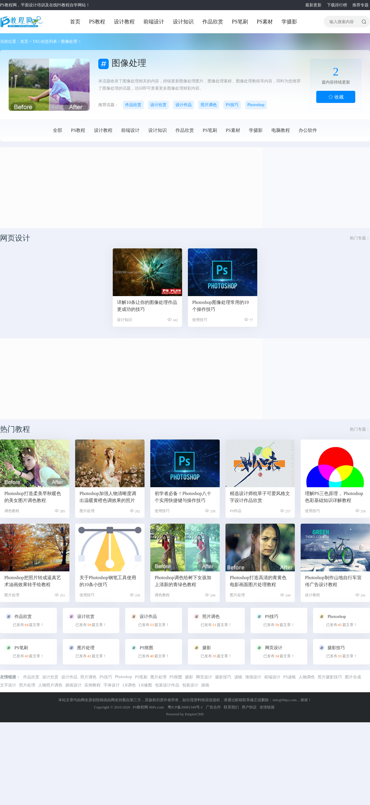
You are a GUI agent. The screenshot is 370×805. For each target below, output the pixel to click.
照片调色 (209, 105)
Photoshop (255, 105)
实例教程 (92, 685)
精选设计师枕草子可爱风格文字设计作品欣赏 (260, 497)
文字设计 (8, 685)
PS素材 (265, 22)
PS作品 (235, 511)
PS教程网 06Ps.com (149, 707)
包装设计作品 (167, 685)
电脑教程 (280, 130)
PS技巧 (232, 105)
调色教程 (11, 511)
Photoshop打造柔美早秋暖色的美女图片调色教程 (32, 497)
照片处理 (27, 685)
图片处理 (87, 511)
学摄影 (289, 22)
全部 (57, 130)
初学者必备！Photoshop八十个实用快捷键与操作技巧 (183, 497)
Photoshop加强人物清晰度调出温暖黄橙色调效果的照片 (107, 497)
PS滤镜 (289, 677)
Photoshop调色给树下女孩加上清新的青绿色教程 (183, 581)
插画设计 (73, 685)
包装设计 (190, 685)
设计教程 (124, 22)
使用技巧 (199, 319)
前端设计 (153, 22)
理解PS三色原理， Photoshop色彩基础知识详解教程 (334, 497)
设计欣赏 (158, 105)
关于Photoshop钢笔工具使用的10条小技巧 (107, 581)
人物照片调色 (50, 685)
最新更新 (312, 5)
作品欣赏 (212, 22)
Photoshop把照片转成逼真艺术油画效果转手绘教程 (32, 581)
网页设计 (204, 677)
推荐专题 (360, 5)
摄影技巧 (223, 677)
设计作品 (183, 105)
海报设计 (253, 677)
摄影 (189, 677)
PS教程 (97, 22)
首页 (75, 22)
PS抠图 (175, 677)
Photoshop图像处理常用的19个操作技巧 (220, 306)
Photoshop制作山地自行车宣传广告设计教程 (333, 581)
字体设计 (111, 685)
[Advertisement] (85, 187)
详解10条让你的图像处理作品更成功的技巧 (147, 306)
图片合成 (353, 677)
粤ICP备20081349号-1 (185, 707)
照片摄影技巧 (330, 677)
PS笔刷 (240, 22)
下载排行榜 (336, 5)
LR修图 (145, 685)
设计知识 (183, 22)
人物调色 (307, 677)
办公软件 (308, 130)
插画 (205, 685)
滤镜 (238, 677)
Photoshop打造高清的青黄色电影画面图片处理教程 (258, 581)
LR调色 (129, 685)
